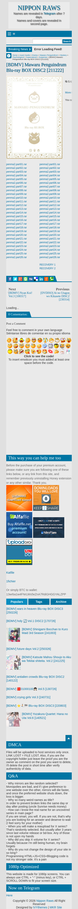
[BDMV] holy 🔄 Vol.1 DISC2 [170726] (31, 621)
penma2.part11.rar (16, 201)
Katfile (10, 572)
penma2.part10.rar (16, 197)
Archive (61, 601)
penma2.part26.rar (16, 257)
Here (9, 895)
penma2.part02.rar (16, 168)
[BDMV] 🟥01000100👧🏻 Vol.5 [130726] (31, 689)
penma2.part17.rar (16, 223)
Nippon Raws (39, 7)
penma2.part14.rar (16, 212)
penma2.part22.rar (16, 242)
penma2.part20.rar (16, 235)
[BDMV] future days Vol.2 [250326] (28, 648)
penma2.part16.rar (16, 220)
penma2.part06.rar (16, 182)
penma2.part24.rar (16, 249)
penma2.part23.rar (16, 246)
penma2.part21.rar (16, 238)
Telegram (49, 13)
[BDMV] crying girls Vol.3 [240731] (28, 697)
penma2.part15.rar (16, 216)
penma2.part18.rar (16, 227)
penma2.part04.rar (16, 175)
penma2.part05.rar (16, 179)
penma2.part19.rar (16, 231)
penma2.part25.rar (16, 253)
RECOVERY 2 (48, 268)
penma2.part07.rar (16, 186)
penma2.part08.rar (16, 190)
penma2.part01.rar (16, 164)
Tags (39, 601)
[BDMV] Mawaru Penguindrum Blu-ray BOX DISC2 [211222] (36, 67)
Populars (17, 601)
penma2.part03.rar (16, 171)
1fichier (11, 581)
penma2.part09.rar (16, 194)
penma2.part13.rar (16, 208)
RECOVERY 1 (48, 264)
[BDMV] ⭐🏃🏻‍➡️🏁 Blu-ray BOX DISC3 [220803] (36, 705)
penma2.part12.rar (16, 205)
